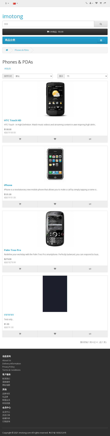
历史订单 (6, 415)
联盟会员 (6, 400)
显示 (61, 76)
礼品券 (5, 396)
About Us (6, 360)
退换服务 (6, 381)
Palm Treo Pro (12, 250)
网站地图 (6, 385)
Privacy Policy (8, 366)
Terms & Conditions (11, 370)
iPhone (8, 185)
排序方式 (8, 76)
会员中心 (6, 412)
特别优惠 (6, 403)
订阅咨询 (6, 421)
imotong (12, 16)
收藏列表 (6, 418)
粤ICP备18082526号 (57, 432)
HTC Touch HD (12, 120)
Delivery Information (11, 363)
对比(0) (7, 68)
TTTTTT (9, 314)
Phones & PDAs (22, 50)
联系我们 (6, 378)
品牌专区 (6, 393)
